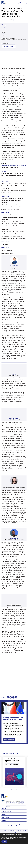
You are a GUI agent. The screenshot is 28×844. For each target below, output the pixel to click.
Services (3, 813)
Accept (4, 841)
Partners (3, 819)
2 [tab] (13, 794)
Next (26, 794)
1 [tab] (11, 794)
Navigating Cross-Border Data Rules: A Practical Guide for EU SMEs (14, 762)
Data (13, 20)
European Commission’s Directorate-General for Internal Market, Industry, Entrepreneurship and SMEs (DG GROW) (16, 807)
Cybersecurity (8, 20)
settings (17, 838)
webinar (7, 769)
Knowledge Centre (6, 816)
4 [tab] (16, 794)
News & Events (5, 822)
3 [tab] (14, 794)
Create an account (9, 740)
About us (4, 826)
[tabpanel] (14, 774)
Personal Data (8, 766)
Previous (1, 794)
